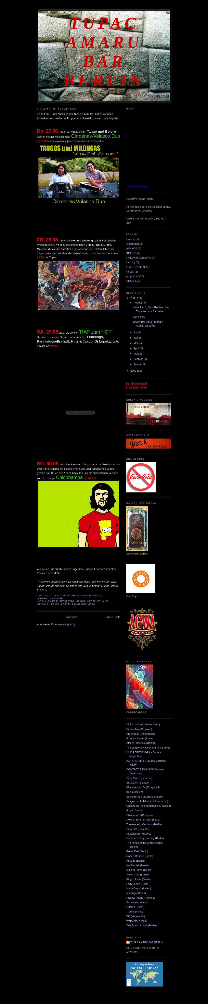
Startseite (71, 617)
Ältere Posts (113, 617)
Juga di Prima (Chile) (138, 869)
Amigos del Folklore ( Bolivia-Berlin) (147, 801)
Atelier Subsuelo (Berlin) (140, 742)
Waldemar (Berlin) (136, 920)
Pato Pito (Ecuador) (137, 828)
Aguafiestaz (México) (138, 833)
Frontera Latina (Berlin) (140, 738)
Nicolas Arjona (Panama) (141, 897)
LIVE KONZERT (135, 266)
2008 (133, 370)
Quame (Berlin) (135, 906)
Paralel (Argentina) (137, 902)
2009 (133, 298)
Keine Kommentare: (51, 598)
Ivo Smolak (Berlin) (137, 865)
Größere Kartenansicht (137, 186)
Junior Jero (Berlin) (137, 874)
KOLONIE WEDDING (139, 257)
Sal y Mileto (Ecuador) (139, 778)
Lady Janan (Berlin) (137, 883)
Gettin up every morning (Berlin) (145, 838)
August (138, 302)
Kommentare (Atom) (63, 624)
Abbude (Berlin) (135, 860)
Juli (136, 332)
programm (79, 604)
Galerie (53, 601)
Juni (136, 337)
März (137, 353)
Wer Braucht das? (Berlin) (141, 925)
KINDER (91, 601)
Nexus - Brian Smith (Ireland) (143, 819)
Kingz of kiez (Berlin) (138, 879)
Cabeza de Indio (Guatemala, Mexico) (148, 805)
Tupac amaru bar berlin (146, 942)
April (137, 348)
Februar (139, 358)
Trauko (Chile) (134, 911)
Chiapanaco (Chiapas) (139, 815)
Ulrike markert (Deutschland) (143, 724)
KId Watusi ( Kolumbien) (140, 733)
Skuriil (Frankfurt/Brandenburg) (144, 796)
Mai (136, 343)
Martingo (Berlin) (136, 893)
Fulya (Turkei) (134, 810)
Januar (138, 364)
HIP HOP (80, 601)
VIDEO (91, 604)
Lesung (55, 604)
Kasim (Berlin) (134, 791)
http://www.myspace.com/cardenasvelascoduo (76, 141)
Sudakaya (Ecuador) (138, 782)
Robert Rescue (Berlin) (139, 856)
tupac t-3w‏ (139, 316)
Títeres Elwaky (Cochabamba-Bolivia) (148, 747)
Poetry (65, 604)
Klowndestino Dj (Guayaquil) (143, 787)
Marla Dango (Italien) (138, 888)
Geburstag (67, 601)
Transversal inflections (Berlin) (144, 824)
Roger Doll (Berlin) (137, 851)
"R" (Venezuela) (135, 916)
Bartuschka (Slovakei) (139, 729)
